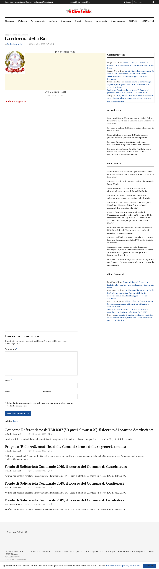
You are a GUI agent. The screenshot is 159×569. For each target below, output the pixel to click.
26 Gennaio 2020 (37, 435)
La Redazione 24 (14, 44)
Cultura (52, 21)
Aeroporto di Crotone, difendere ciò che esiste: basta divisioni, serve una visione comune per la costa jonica (130, 98)
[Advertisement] (55, 95)
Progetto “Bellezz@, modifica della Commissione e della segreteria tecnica (65, 448)
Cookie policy (138, 552)
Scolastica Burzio (115, 90)
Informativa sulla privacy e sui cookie (123, 566)
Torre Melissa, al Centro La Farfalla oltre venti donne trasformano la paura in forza (130, 65)
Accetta (149, 566)
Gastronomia (118, 21)
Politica (22, 21)
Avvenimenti (38, 21)
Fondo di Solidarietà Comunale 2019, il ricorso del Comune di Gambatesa (64, 501)
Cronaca (9, 21)
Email (8, 392)
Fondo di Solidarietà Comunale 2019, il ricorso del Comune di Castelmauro (66, 468)
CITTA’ (133, 21)
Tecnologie (109, 552)
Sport (78, 21)
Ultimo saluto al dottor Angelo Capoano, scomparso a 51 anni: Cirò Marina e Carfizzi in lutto (130, 84)
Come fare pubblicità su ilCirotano (18, 2)
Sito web (47, 392)
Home (7, 35)
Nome (8, 381)
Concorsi (66, 21)
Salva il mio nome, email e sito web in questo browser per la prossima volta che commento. (40, 405)
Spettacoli (101, 21)
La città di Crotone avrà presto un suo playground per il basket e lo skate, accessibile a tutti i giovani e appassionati (130, 262)
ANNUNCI (148, 21)
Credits (151, 552)
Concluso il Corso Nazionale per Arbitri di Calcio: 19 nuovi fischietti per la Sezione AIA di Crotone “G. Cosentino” (130, 121)
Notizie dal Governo (20, 35)
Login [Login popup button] (127, 2)
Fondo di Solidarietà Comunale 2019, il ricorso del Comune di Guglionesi (64, 484)
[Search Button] (153, 2)
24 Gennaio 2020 (37, 472)
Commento (11, 349)
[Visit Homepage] (79, 11)
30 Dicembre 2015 (37, 44)
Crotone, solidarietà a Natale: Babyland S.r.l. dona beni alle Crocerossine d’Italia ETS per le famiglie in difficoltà (130, 240)
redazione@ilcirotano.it (43, 2)
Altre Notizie (123, 552)
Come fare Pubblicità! (17, 533)
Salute (88, 21)
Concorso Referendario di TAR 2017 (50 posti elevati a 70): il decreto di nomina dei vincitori (79, 431)
